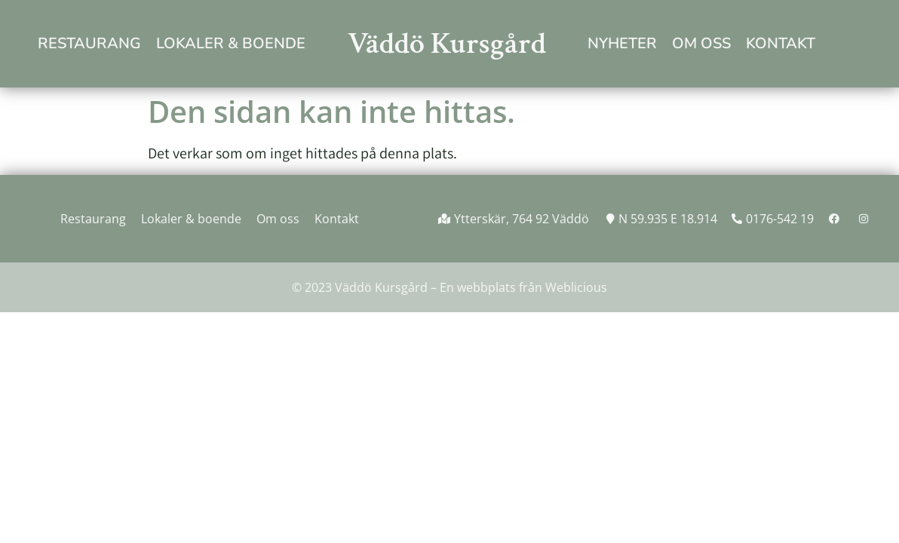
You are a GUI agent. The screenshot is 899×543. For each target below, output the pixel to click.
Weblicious (576, 287)
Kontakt (780, 43)
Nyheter (622, 43)
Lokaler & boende (230, 43)
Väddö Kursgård (447, 43)
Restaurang (89, 43)
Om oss (701, 43)
